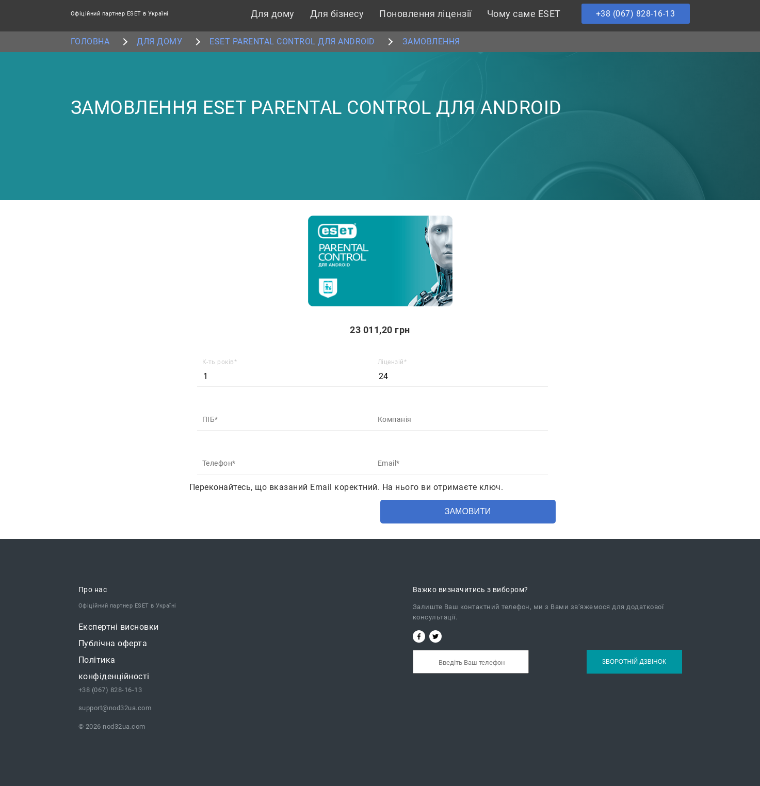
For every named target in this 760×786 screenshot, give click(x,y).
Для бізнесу (337, 13)
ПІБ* (210, 419)
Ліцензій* (392, 362)
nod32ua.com (123, 726)
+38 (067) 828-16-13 (635, 14)
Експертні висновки (118, 627)
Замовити (468, 511)
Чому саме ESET (524, 13)
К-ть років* (219, 362)
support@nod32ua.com (115, 708)
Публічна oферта (113, 643)
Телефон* (219, 463)
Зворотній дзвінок (634, 661)
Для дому (273, 13)
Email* (389, 463)
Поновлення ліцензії (425, 13)
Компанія (395, 419)
